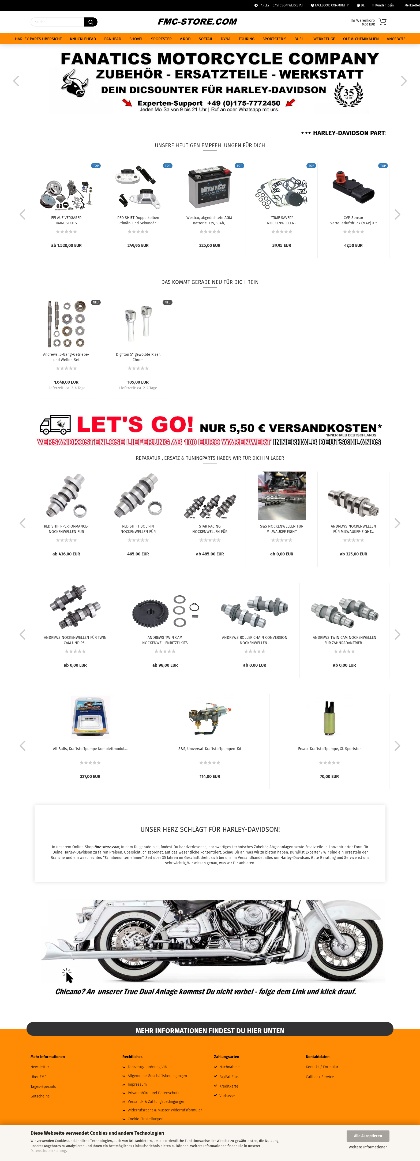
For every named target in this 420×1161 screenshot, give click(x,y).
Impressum (137, 1084)
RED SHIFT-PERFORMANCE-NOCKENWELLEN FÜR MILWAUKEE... (66, 528)
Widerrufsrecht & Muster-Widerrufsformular (165, 1110)
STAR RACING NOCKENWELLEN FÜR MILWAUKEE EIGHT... (209, 528)
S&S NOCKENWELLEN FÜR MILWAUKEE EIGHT (281, 528)
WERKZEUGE (324, 38)
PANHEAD (112, 38)
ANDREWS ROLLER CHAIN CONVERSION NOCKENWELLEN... (254, 639)
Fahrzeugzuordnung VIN (147, 1067)
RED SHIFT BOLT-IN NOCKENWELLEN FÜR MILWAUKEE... (138, 528)
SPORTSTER (161, 38)
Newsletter (40, 1067)
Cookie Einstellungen (145, 1119)
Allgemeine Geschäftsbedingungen (157, 1076)
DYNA (226, 38)
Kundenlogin (383, 5)
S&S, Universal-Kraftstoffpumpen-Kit (209, 749)
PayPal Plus (229, 1076)
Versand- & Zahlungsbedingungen (156, 1101)
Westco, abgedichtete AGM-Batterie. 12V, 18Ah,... (210, 220)
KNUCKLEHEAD (83, 38)
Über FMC (39, 1077)
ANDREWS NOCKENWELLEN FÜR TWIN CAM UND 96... (75, 639)
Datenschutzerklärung (48, 1151)
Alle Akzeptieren (368, 1136)
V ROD (185, 38)
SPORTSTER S (274, 38)
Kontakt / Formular (322, 1067)
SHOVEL (136, 38)
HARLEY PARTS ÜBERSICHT (38, 38)
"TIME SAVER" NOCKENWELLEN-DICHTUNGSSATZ (281, 220)
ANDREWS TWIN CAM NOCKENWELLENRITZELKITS (165, 639)
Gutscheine (40, 1096)
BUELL (299, 38)
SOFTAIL (206, 38)
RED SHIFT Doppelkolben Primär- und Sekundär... (138, 220)
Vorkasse (227, 1096)
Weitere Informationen (368, 1147)
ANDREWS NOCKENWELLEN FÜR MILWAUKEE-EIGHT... (353, 528)
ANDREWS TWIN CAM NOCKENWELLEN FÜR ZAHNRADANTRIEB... (344, 639)
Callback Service (320, 1077)
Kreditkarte (228, 1086)
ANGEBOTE (396, 38)
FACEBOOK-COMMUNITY (330, 5)
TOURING (246, 38)
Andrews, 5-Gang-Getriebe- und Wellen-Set (66, 356)
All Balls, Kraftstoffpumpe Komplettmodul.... (90, 749)
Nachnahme (229, 1067)
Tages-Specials (43, 1086)
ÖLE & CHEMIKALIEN (361, 38)
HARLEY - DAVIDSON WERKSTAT (278, 5)
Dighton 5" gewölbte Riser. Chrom (138, 356)
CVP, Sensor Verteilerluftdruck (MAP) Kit (353, 220)
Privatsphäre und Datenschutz (153, 1093)
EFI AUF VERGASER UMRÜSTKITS (66, 220)
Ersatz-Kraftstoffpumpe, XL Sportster (329, 749)
